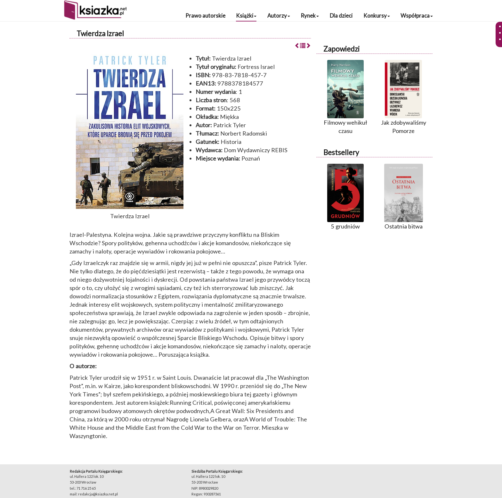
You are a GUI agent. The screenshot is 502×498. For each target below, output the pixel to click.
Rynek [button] (310, 15)
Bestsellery (341, 152)
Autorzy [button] (278, 15)
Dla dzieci (341, 15)
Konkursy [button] (376, 15)
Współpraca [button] (417, 15)
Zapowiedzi (341, 49)
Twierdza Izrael (100, 33)
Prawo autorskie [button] (205, 15)
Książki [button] (246, 15)
